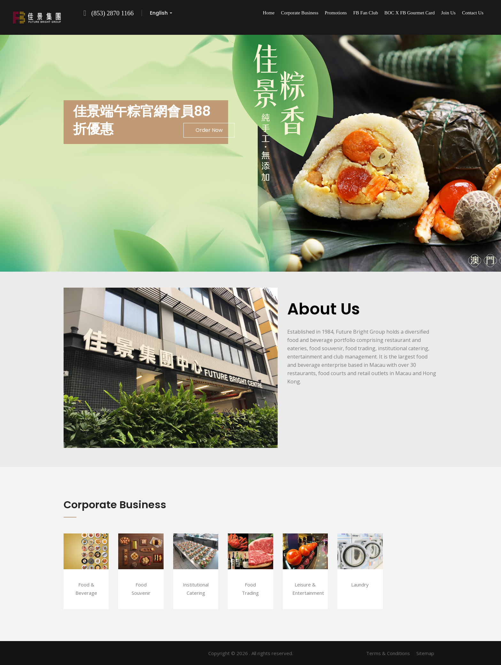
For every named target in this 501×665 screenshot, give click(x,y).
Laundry (360, 584)
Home (269, 12)
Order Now (209, 130)
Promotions (336, 12)
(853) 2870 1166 (112, 13)
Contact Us (472, 12)
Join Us (448, 12)
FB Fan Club (365, 12)
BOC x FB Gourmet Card (409, 12)
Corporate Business (299, 12)
